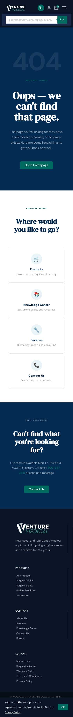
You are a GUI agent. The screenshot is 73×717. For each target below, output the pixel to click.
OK (63, 707)
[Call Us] (41, 7)
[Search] (62, 20)
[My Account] (49, 8)
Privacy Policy (12, 712)
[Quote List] (56, 8)
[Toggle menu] (64, 8)
